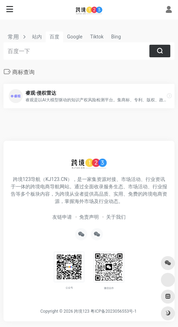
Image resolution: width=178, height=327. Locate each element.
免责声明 (89, 217)
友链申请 (62, 217)
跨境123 (81, 311)
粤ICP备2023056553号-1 (113, 311)
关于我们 (116, 217)
